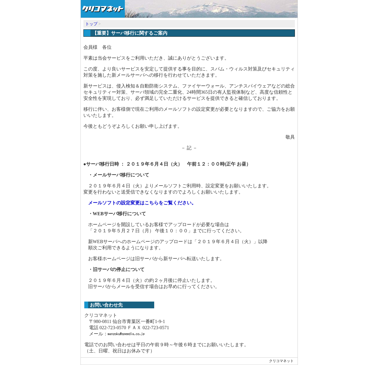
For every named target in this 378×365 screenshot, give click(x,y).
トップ (91, 24)
